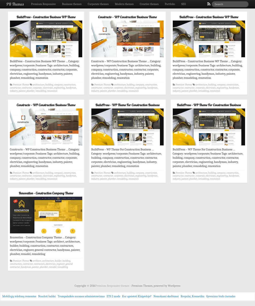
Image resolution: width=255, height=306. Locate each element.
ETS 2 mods (113, 296)
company (58, 84)
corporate (37, 88)
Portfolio (170, 4)
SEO (183, 4)
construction (70, 84)
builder (58, 261)
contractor (27, 88)
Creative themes (149, 4)
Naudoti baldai (47, 296)
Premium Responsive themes (112, 286)
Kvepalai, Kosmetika (192, 296)
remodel (52, 267)
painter (22, 91)
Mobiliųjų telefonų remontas (19, 296)
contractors (39, 264)
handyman (71, 88)
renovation (52, 91)
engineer (61, 264)
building (49, 84)
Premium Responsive (43, 4)
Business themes (72, 4)
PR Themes (15, 4)
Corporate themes (98, 4)
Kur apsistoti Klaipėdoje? (136, 296)
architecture (38, 84)
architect (37, 261)
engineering (59, 88)
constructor (15, 88)
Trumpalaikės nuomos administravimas (81, 296)
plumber (30, 91)
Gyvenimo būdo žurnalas (221, 296)
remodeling (40, 91)
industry (14, 91)
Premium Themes (21, 84)
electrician (48, 88)
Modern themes (124, 4)
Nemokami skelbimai (166, 296)
